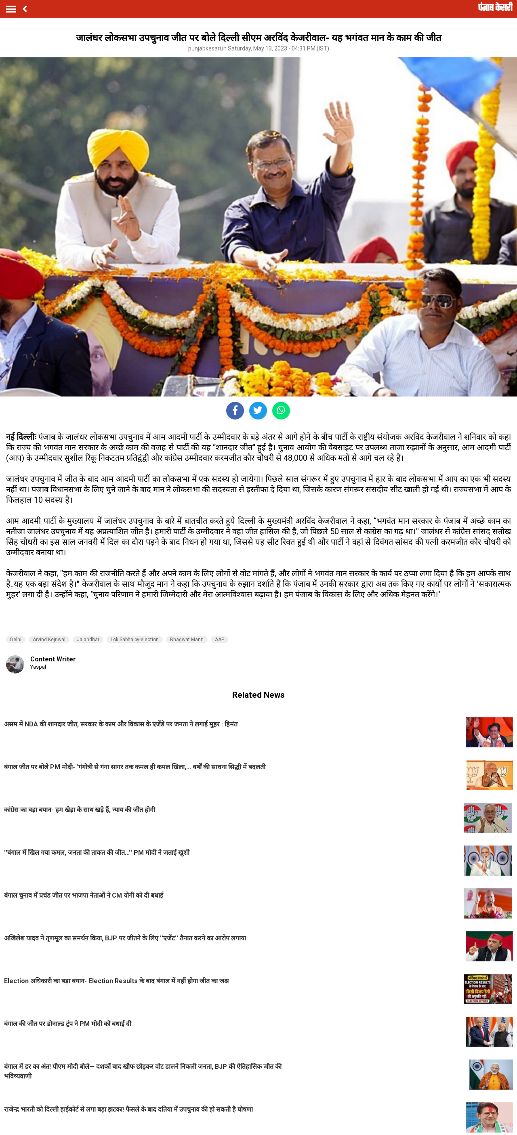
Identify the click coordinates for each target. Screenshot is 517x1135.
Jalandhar (88, 639)
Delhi (15, 639)
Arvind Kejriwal (49, 639)
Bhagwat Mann (187, 639)
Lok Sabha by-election (135, 639)
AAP (219, 639)
